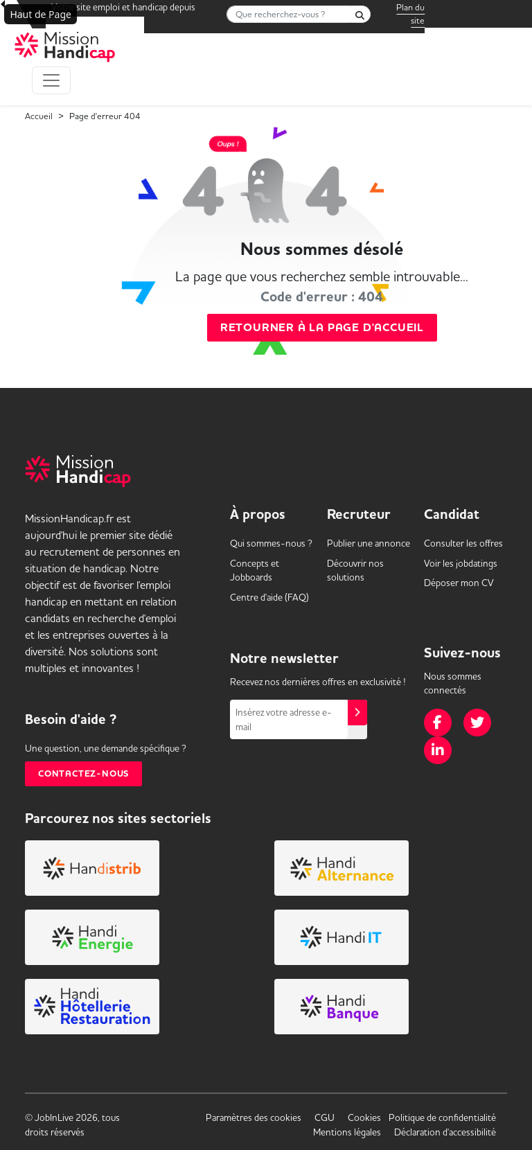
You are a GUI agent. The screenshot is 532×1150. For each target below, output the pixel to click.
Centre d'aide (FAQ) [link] (269, 597)
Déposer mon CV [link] (459, 582)
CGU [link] (324, 1117)
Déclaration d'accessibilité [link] (445, 1132)
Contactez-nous (83, 774)
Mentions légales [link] (347, 1132)
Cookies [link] (364, 1117)
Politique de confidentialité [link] (442, 1117)
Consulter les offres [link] (463, 543)
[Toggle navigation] (51, 80)
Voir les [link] (460, 563)
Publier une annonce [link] (368, 543)
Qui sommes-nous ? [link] (271, 543)
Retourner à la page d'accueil (322, 327)
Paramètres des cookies (253, 1117)
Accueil (39, 115)
